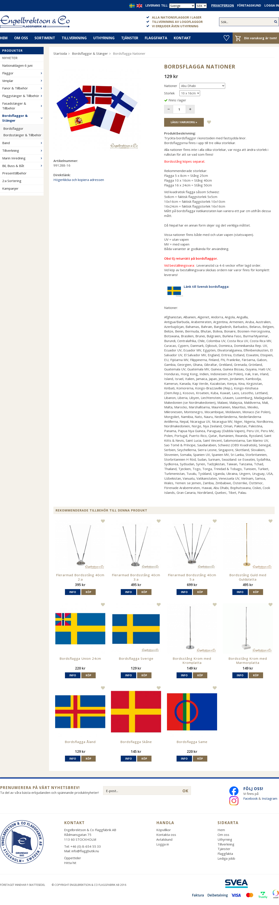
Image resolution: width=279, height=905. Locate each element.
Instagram (270, 798)
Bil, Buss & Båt (23, 166)
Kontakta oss (166, 834)
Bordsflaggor (13, 128)
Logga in (271, 5)
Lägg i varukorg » (184, 122)
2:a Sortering (11, 181)
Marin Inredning (23, 158)
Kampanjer (10, 188)
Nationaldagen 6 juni (17, 65)
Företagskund (249, 5)
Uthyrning (104, 38)
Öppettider (72, 858)
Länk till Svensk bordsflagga (206, 286)
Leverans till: (156, 5)
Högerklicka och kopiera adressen (78, 179)
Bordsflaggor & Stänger (23, 118)
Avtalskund (164, 839)
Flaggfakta (156, 38)
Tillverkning (74, 38)
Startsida (60, 53)
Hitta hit (70, 863)
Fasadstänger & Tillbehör (23, 105)
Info (72, 592)
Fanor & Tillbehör (23, 88)
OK (185, 790)
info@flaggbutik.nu (85, 851)
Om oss (21, 38)
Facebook (250, 798)
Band (23, 143)
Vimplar (23, 80)
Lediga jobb (226, 858)
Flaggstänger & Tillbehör (23, 96)
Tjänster (129, 38)
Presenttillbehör (14, 173)
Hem (221, 830)
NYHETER (9, 58)
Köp (88, 592)
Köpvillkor (163, 830)
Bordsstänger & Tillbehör (22, 135)
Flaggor (23, 73)
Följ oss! (253, 788)
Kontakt (182, 38)
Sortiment (44, 38)
